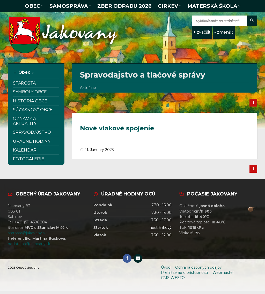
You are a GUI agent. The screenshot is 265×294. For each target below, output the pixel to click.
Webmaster (223, 272)
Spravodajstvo (32, 132)
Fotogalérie (28, 158)
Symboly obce (30, 91)
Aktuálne (88, 87)
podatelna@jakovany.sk (29, 244)
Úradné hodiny (31, 141)
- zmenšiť (223, 32)
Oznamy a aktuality (24, 121)
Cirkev (168, 6)
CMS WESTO (173, 277)
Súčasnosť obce (33, 109)
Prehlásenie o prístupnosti (184, 272)
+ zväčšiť (202, 32)
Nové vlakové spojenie (117, 128)
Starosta (24, 83)
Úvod (166, 267)
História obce (30, 101)
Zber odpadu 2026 (124, 6)
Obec (32, 6)
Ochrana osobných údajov (198, 267)
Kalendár (24, 150)
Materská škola (212, 6)
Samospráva (68, 6)
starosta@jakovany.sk (27, 233)
